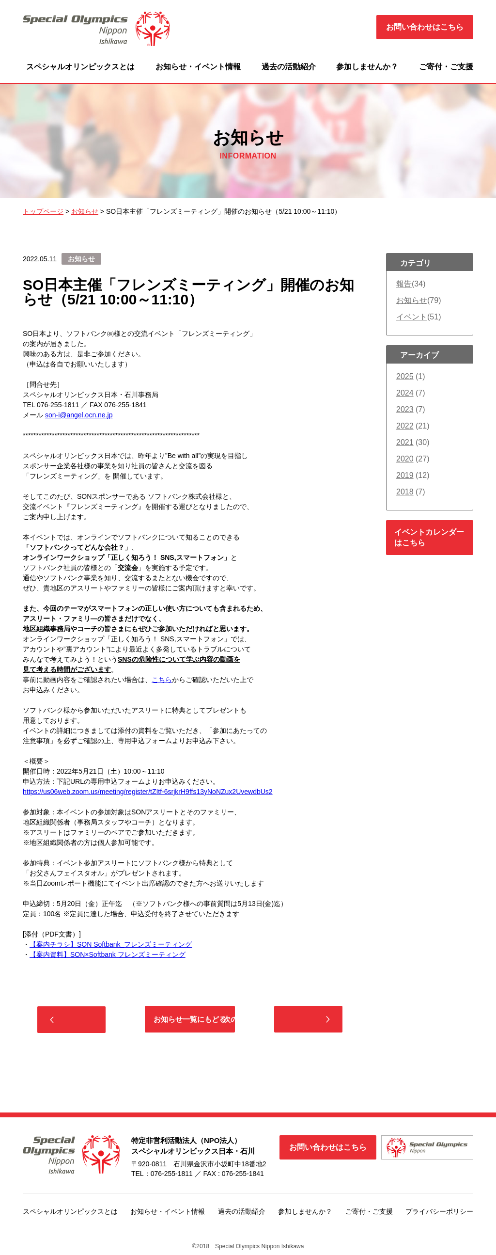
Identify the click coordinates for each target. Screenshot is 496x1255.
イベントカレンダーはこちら (429, 537)
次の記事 (298, 1020)
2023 (405, 409)
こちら (162, 679)
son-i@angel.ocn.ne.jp (79, 415)
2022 (405, 426)
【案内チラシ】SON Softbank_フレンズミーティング (111, 944)
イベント (411, 317)
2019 (405, 475)
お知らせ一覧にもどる (190, 1020)
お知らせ (411, 300)
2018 (405, 492)
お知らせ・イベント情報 (198, 67)
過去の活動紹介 (289, 67)
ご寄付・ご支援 (446, 67)
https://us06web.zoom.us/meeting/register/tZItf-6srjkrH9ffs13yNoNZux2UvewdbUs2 (148, 791)
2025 (405, 376)
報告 (404, 284)
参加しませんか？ (367, 67)
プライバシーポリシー (439, 1213)
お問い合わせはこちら (425, 27)
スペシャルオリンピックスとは (80, 67)
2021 (405, 442)
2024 (405, 393)
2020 (405, 459)
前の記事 (80, 1021)
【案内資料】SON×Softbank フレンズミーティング (108, 954)
